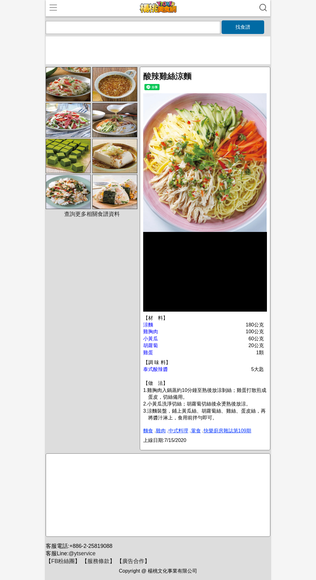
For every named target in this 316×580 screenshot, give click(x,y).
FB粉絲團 (63, 561)
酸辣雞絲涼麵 (167, 76)
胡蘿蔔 (150, 345)
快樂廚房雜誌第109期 (228, 430)
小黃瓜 (150, 338)
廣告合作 (133, 561)
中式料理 (178, 430)
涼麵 (148, 324)
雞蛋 (148, 352)
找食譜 (242, 27)
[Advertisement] (157, 495)
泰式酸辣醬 (155, 369)
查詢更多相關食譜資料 (92, 214)
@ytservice (82, 553)
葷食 (196, 430)
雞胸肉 (150, 331)
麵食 (148, 430)
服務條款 (98, 561)
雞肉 (161, 430)
